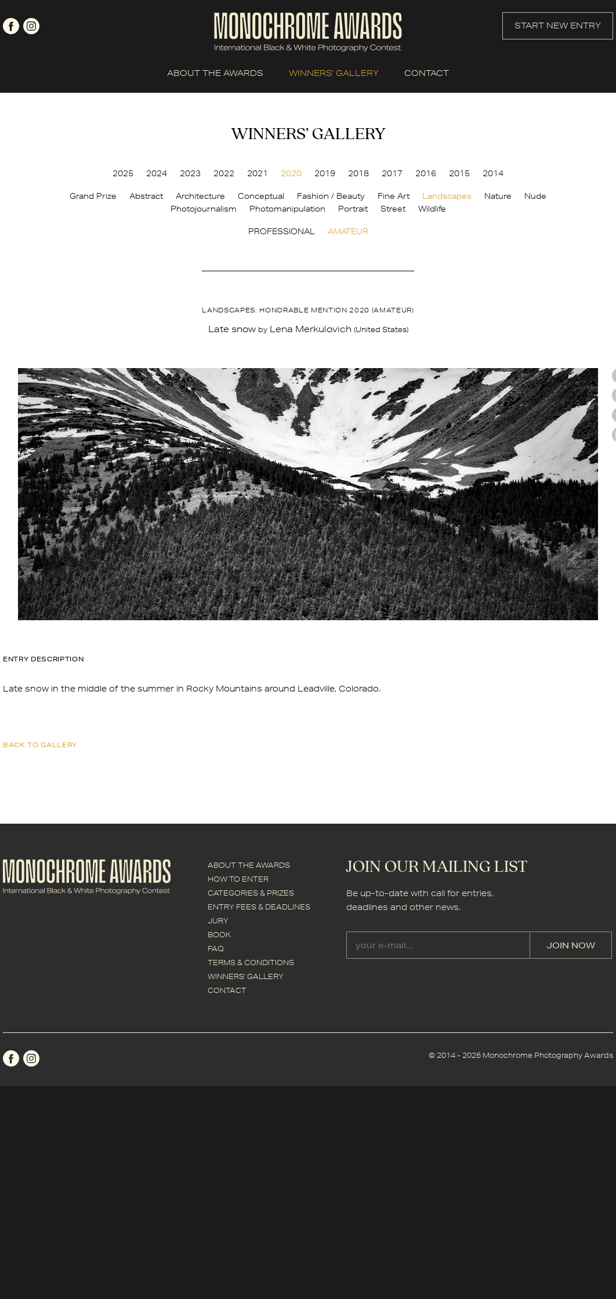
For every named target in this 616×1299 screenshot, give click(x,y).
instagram (31, 26)
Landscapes (447, 196)
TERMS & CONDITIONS (251, 962)
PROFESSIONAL (281, 231)
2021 (257, 173)
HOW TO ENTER (238, 879)
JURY (218, 921)
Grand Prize (93, 196)
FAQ (216, 949)
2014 (493, 173)
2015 (459, 173)
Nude (535, 196)
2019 (324, 173)
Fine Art (394, 196)
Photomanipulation (287, 208)
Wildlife (432, 208)
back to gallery (40, 744)
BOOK (219, 935)
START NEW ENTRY (557, 25)
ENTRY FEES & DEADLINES (259, 907)
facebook (11, 26)
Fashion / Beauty (331, 196)
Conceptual (261, 196)
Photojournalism (204, 208)
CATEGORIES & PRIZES (251, 893)
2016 (425, 173)
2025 (123, 173)
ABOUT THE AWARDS (215, 73)
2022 (223, 173)
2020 (291, 173)
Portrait (353, 208)
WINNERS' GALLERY (334, 73)
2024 (156, 173)
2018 (358, 173)
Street (393, 208)
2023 (190, 173)
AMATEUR (348, 231)
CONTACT (426, 73)
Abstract (146, 196)
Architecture (200, 196)
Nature (498, 196)
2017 (392, 173)
